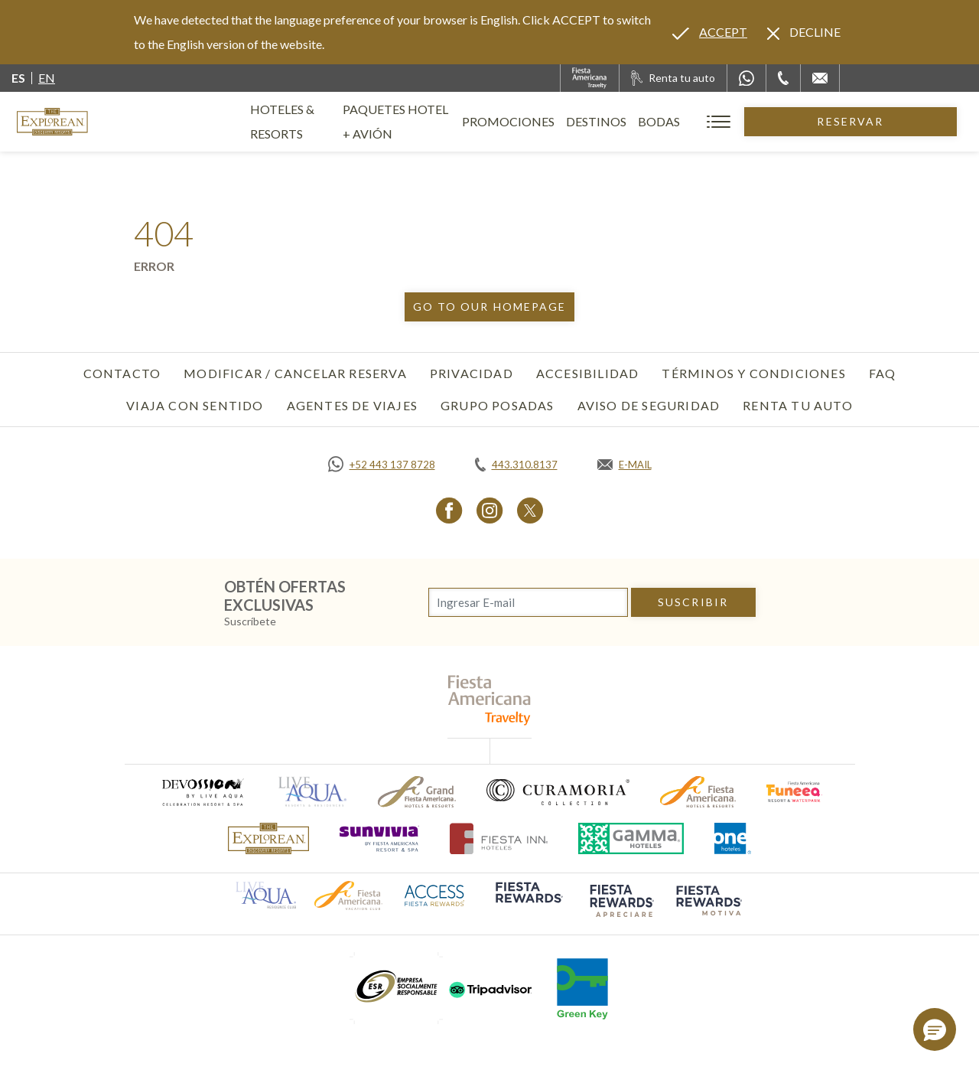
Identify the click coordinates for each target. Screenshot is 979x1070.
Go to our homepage (490, 306)
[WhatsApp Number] (746, 78)
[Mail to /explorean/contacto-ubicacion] (820, 78)
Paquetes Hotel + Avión (459, 127)
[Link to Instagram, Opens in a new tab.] (489, 510)
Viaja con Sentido (194, 405)
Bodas (747, 121)
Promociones (596, 121)
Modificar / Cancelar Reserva (295, 373)
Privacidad (471, 373)
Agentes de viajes (352, 405)
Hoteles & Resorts (309, 121)
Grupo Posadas (498, 405)
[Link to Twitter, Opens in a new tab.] (530, 510)
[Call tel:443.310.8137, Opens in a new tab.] (516, 465)
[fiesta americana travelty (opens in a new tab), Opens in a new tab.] (489, 700)
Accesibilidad (587, 373)
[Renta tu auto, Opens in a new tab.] (673, 78)
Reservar (894, 121)
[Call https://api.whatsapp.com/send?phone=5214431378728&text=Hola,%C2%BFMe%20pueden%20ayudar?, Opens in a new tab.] (381, 465)
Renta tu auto (798, 405)
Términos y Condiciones (753, 373)
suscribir (693, 601)
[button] (934, 1029)
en (46, 77)
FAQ (882, 373)
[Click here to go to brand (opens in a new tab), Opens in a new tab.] (202, 791)
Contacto (122, 373)
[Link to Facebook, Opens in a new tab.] (449, 510)
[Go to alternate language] (709, 32)
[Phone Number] (783, 78)
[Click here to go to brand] (268, 838)
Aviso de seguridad (648, 405)
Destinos (684, 121)
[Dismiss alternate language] (804, 32)
